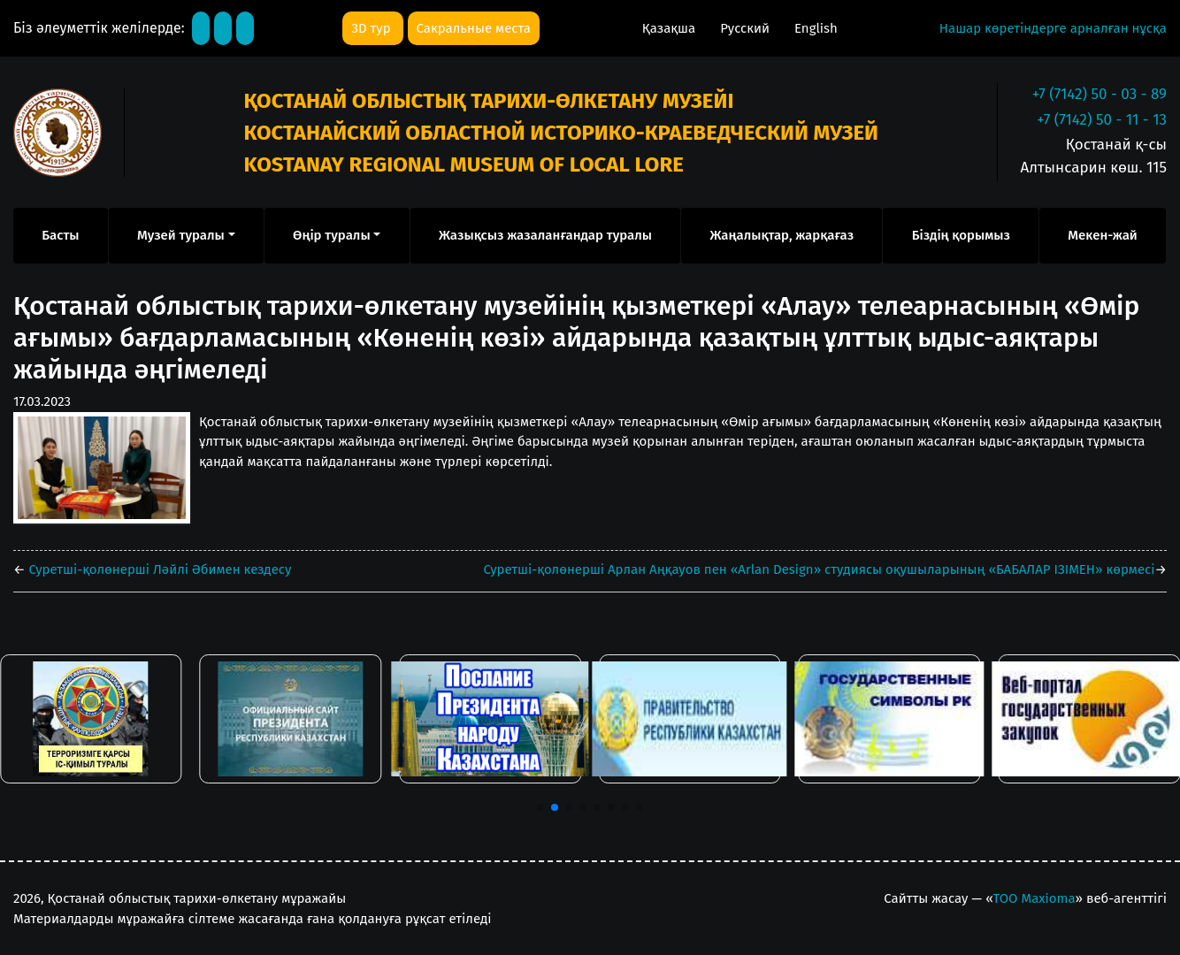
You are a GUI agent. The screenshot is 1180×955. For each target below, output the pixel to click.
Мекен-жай (1102, 235)
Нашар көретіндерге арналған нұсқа (1053, 28)
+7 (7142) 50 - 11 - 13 (1102, 120)
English (816, 28)
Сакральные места (474, 28)
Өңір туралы (332, 235)
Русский (746, 28)
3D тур (372, 28)
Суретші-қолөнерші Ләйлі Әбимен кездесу (159, 569)
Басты (60, 235)
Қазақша (670, 28)
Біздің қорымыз (961, 235)
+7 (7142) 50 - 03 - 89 (1099, 94)
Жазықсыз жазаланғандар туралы (545, 235)
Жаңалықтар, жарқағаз (781, 235)
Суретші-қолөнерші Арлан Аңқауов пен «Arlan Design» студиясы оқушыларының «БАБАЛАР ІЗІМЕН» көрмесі (819, 569)
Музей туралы (181, 235)
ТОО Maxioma (1034, 898)
